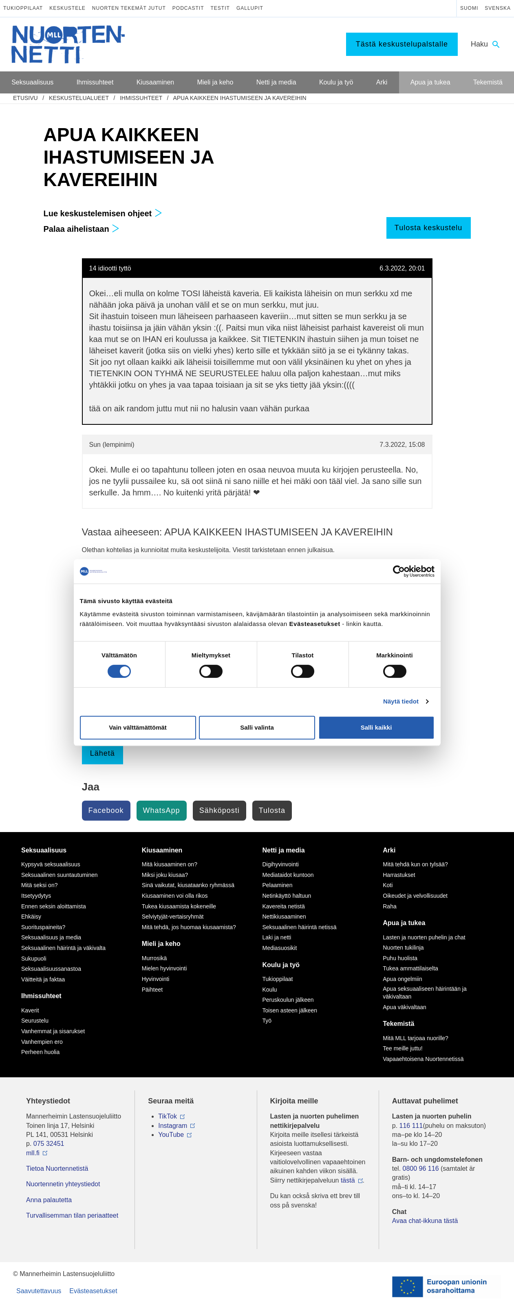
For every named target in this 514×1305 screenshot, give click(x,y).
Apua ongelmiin (402, 979)
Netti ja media (284, 850)
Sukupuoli (33, 958)
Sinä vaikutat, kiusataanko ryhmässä (188, 885)
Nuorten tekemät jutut (129, 8)
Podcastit (188, 8)
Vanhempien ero (42, 1042)
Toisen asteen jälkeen (290, 1010)
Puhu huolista (400, 958)
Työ (267, 1020)
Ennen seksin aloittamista (53, 906)
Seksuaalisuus (43, 850)
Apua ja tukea (404, 922)
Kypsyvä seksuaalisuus (50, 864)
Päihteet (152, 989)
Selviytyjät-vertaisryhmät (173, 916)
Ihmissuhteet (141, 98)
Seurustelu (35, 1020)
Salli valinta (257, 727)
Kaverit (30, 1010)
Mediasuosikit (280, 948)
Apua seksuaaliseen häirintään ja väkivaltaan (424, 992)
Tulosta (272, 810)
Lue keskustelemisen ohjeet (103, 213)
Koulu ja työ (281, 964)
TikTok (167, 1116)
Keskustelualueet (79, 98)
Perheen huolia (40, 1052)
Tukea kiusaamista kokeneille (179, 906)
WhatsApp (161, 810)
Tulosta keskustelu (428, 228)
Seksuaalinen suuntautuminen (59, 875)
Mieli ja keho (161, 943)
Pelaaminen (278, 885)
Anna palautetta (49, 1199)
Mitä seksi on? (39, 885)
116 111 (411, 1125)
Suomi (469, 8)
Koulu (270, 989)
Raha (389, 906)
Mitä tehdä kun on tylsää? (415, 864)
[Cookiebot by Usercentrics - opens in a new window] (399, 571)
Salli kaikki (376, 727)
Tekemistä (398, 1023)
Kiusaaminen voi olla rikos (175, 895)
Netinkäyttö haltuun (287, 895)
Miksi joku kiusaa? (165, 875)
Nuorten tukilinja (403, 947)
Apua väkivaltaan (404, 1007)
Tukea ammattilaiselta (410, 968)
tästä (348, 1180)
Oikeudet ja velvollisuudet (415, 895)
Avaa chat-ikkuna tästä (425, 1220)
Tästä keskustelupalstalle (402, 44)
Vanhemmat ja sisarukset (53, 1031)
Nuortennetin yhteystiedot (63, 1184)
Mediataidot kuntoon (288, 875)
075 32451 (48, 1143)
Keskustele (67, 8)
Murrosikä (154, 958)
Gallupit (249, 8)
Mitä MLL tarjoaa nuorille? (415, 1038)
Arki (389, 850)
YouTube (171, 1134)
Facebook (106, 810)
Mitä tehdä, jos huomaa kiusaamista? (189, 927)
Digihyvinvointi (281, 864)
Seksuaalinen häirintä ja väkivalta (63, 948)
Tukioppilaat (23, 8)
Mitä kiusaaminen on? (169, 864)
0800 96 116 (421, 1168)
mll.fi (33, 1153)
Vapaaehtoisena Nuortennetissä (423, 1059)
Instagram (172, 1125)
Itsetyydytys (36, 895)
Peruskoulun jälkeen (288, 1000)
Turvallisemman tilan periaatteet (72, 1215)
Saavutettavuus (38, 1290)
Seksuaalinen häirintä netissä (300, 927)
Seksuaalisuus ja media (51, 937)
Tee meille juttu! (402, 1048)
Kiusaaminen (162, 850)
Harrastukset (399, 875)
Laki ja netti (277, 937)
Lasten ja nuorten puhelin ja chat (424, 937)
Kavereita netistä (284, 906)
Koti (388, 885)
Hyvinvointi (156, 979)
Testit (220, 8)
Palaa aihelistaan (82, 228)
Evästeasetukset (93, 1290)
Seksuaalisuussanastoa (51, 968)
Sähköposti (219, 810)
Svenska (498, 8)
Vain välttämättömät (138, 727)
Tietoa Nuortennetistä (57, 1168)
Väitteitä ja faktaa (43, 979)
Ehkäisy (31, 916)
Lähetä (102, 753)
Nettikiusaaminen (284, 916)
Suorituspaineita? (43, 927)
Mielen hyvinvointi (164, 968)
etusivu (25, 98)
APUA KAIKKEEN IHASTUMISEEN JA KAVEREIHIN (239, 98)
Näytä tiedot (401, 701)
